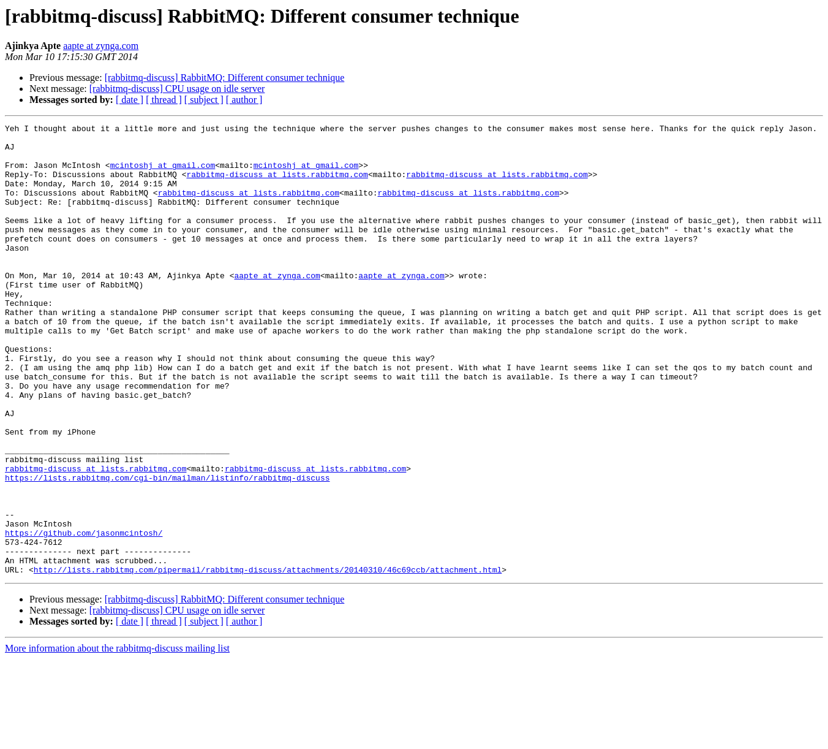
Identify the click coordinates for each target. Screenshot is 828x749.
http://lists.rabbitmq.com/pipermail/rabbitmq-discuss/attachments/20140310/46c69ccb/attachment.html (268, 659)
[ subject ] (204, 99)
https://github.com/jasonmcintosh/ (83, 615)
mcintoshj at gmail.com (163, 174)
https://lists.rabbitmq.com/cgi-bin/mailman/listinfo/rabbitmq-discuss (167, 549)
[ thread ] (164, 99)
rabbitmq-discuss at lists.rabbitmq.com (276, 185)
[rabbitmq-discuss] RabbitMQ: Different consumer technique (225, 77)
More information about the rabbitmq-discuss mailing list (117, 738)
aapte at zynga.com (100, 45)
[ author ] (244, 99)
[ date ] (129, 99)
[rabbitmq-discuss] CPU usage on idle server (177, 88)
